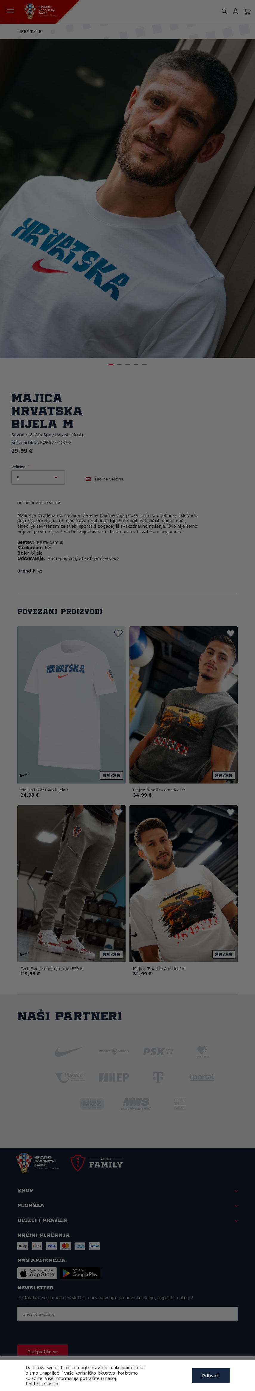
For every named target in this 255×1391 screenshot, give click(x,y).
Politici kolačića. (42, 1383)
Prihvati (211, 1375)
